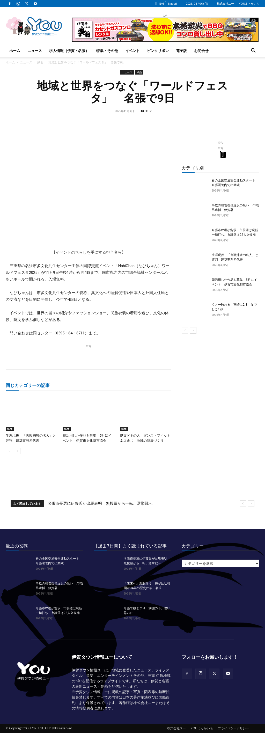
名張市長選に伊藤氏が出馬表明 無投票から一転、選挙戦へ (100, 503)
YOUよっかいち (249, 3)
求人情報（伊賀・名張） (69, 50)
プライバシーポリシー (233, 728)
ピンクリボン (158, 50)
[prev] (243, 503)
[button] (253, 51)
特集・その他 (107, 50)
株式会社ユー (225, 3)
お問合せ (201, 50)
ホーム (14, 50)
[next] (251, 503)
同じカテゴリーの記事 (28, 385)
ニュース (34, 50)
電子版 (181, 50)
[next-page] (17, 451)
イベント (132, 50)
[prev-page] (9, 451)
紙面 (40, 62)
